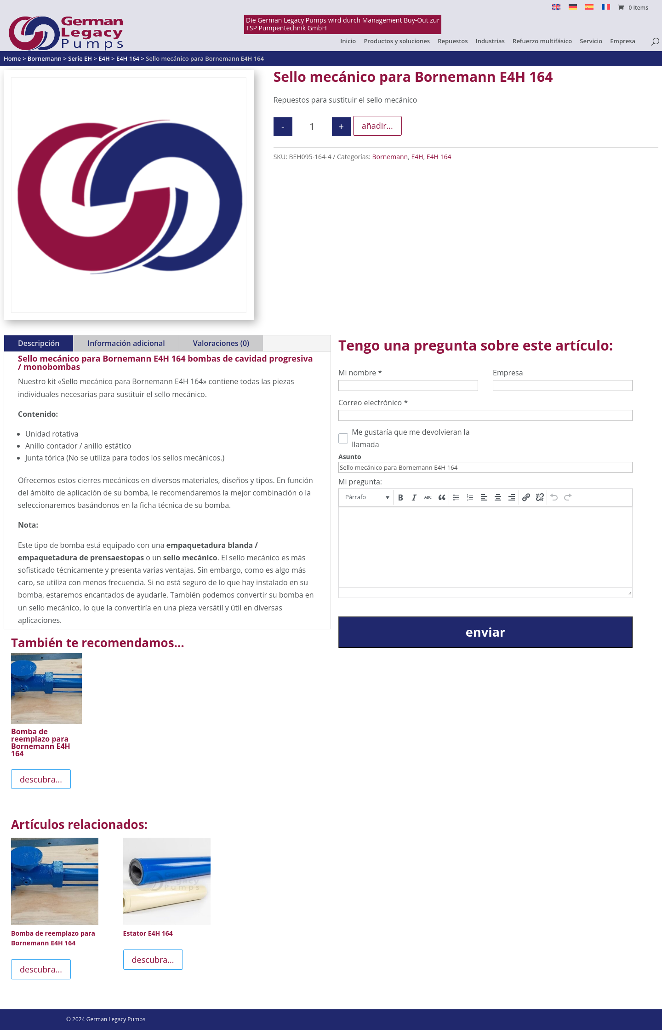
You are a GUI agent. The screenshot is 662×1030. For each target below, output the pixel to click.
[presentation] (366, 497)
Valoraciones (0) (221, 343)
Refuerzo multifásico (542, 41)
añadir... (377, 125)
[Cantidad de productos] (312, 126)
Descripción (38, 343)
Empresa (622, 41)
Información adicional (126, 343)
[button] (366, 497)
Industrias (490, 41)
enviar (485, 631)
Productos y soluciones (397, 41)
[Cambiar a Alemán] (573, 9)
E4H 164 (439, 156)
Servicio (591, 41)
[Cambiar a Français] (606, 9)
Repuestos (453, 41)
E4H (417, 156)
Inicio (348, 41)
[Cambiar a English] (556, 9)
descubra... (41, 779)
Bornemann (390, 156)
